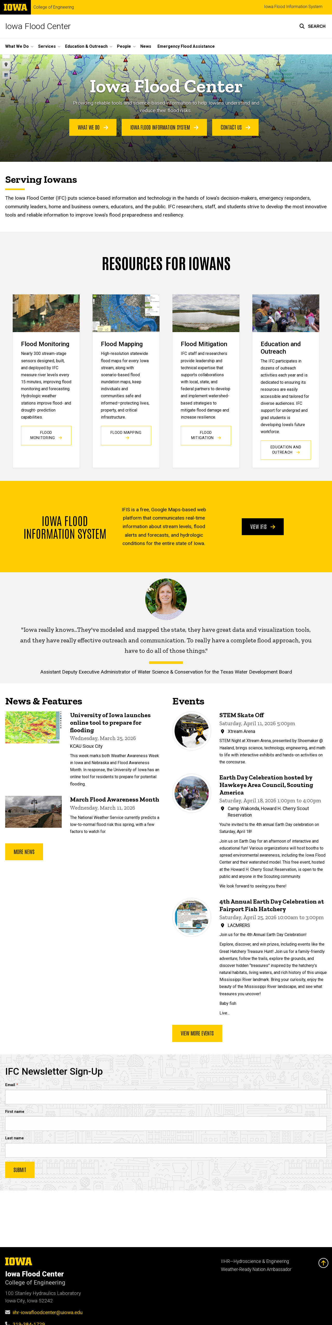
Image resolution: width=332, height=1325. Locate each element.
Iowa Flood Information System (293, 6)
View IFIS (262, 526)
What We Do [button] (17, 46)
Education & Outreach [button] (86, 46)
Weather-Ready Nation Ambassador (256, 1269)
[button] (312, 26)
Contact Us (235, 127)
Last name (14, 1138)
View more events (197, 1033)
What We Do (93, 127)
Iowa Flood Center (38, 26)
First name (14, 1111)
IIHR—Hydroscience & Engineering (255, 1261)
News (145, 46)
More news (24, 851)
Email (10, 1085)
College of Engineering (53, 7)
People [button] (124, 46)
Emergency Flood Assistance (186, 46)
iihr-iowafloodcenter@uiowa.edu (47, 1312)
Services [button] (47, 46)
